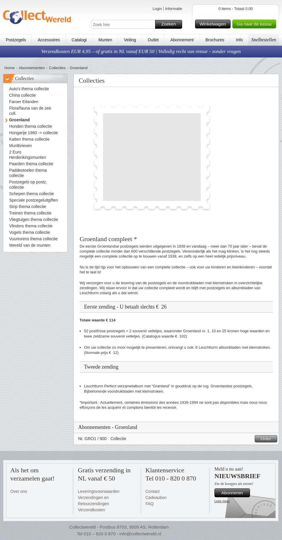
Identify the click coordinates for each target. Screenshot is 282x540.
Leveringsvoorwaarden (99, 491)
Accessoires (49, 40)
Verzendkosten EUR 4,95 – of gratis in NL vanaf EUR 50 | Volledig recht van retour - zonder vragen (141, 51)
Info (239, 40)
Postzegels (16, 40)
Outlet (153, 40)
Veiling (130, 40)
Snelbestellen (263, 39)
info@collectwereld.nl (140, 533)
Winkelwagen (214, 24)
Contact (152, 491)
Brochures (214, 40)
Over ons (18, 491)
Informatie (173, 8)
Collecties (57, 68)
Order (268, 438)
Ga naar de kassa (255, 24)
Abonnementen (32, 68)
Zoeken (170, 24)
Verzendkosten (91, 509)
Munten (105, 40)
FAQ (149, 503)
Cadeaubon (156, 497)
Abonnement (182, 40)
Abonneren (234, 492)
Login (157, 8)
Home (9, 68)
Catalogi (79, 40)
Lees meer (222, 501)
